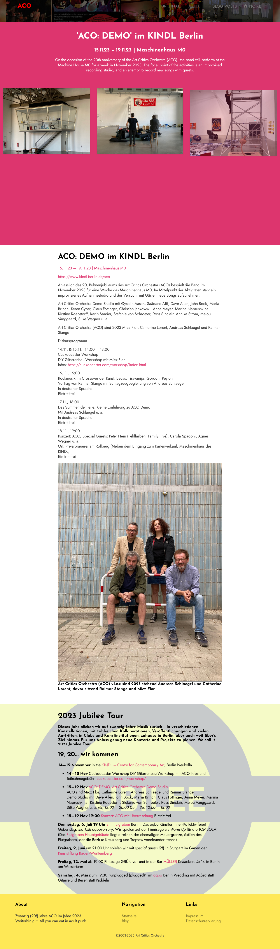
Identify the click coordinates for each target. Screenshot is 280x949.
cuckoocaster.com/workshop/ (121, 778)
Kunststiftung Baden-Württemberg (85, 853)
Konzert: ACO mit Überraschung (127, 816)
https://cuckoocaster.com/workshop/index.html (107, 365)
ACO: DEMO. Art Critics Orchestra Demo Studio (128, 787)
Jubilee (194, 9)
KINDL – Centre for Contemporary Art (133, 765)
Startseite (129, 916)
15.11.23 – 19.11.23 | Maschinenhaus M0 (92, 268)
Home (252, 9)
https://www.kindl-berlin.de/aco (84, 277)
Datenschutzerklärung (203, 921)
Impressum (194, 916)
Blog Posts (222, 9)
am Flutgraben (118, 824)
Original (170, 9)
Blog (125, 921)
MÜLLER (170, 861)
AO (24, 8)
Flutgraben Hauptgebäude (87, 834)
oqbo (157, 875)
